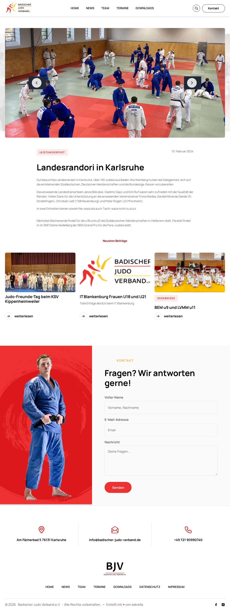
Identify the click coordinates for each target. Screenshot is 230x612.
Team (105, 8)
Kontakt (213, 8)
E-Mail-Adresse (117, 419)
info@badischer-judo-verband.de (115, 533)
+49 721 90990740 (188, 533)
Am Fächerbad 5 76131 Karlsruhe (41, 533)
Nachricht (113, 442)
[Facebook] (216, 604)
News (90, 8)
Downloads (145, 8)
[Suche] (196, 8)
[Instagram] (223, 604)
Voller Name (114, 397)
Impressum (176, 587)
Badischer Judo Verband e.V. (39, 604)
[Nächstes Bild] (192, 82)
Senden (118, 487)
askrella (137, 604)
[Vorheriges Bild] (37, 82)
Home (75, 8)
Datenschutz (149, 587)
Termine (122, 8)
